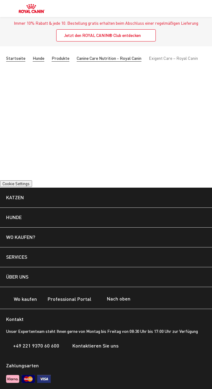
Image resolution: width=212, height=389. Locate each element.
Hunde (38, 58)
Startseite (15, 58)
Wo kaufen (21, 299)
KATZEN (15, 197)
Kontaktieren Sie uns (92, 346)
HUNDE (14, 217)
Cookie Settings (16, 183)
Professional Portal (65, 299)
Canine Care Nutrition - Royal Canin (109, 58)
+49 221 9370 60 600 (32, 346)
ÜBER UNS (17, 276)
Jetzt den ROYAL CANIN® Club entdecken (102, 35)
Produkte (60, 58)
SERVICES (16, 257)
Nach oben (113, 299)
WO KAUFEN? (20, 237)
